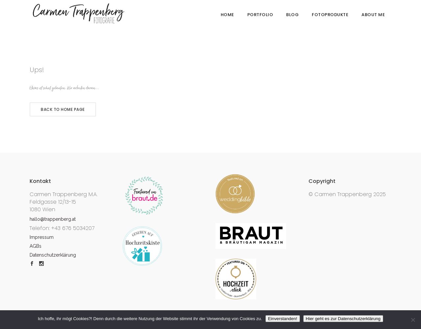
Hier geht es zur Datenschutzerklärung (343, 318)
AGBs (35, 246)
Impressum (42, 237)
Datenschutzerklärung (53, 255)
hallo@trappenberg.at (53, 219)
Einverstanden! (282, 318)
